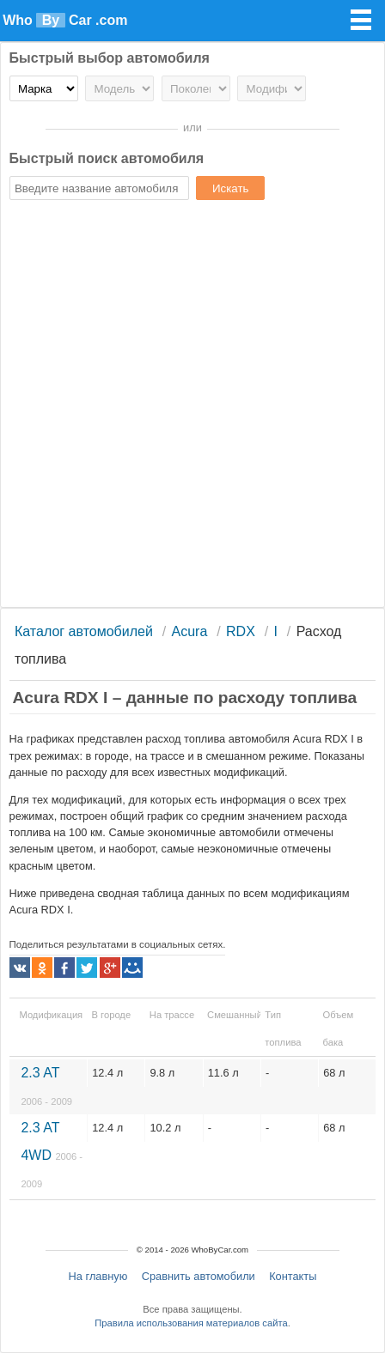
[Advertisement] (192, 406)
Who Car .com (65, 20)
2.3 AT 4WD (51, 1154)
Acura (190, 631)
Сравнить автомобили (198, 1276)
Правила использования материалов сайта (191, 1323)
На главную (98, 1276)
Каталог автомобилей (84, 631)
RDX (240, 631)
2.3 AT (46, 1086)
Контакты (292, 1276)
